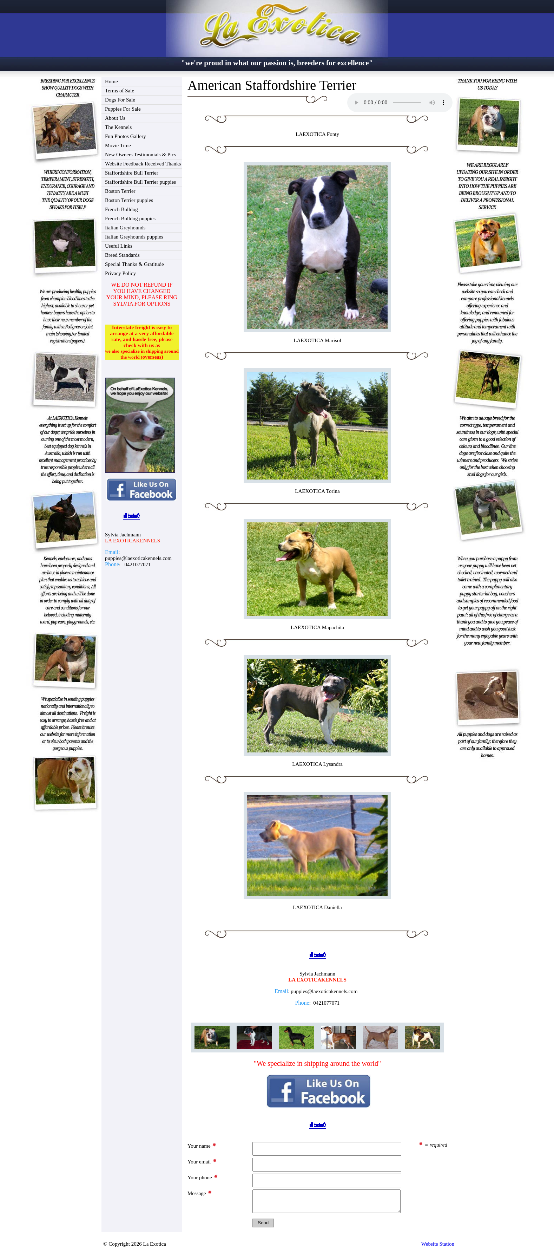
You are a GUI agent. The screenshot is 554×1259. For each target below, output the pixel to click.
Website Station (437, 1247)
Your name (202, 1145)
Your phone (202, 1177)
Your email (202, 1161)
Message (199, 1192)
